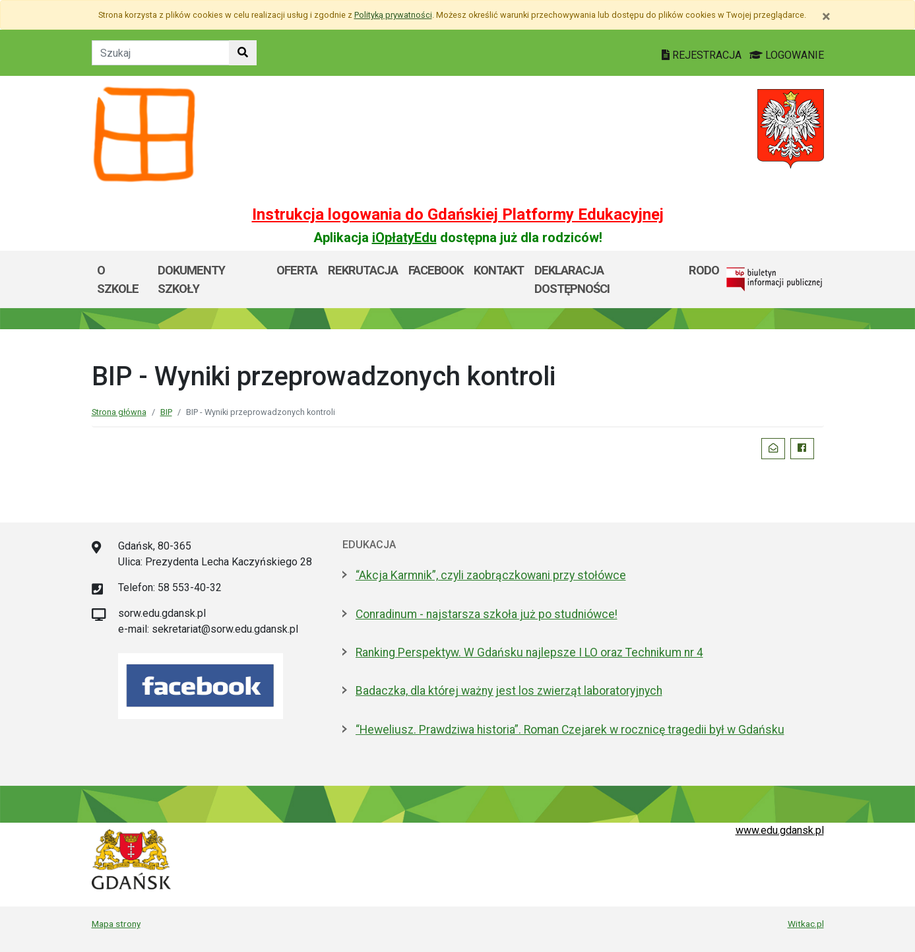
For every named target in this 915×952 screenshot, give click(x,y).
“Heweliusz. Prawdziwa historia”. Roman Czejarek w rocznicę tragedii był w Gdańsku (570, 729)
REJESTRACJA (703, 55)
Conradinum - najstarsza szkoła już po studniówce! (486, 614)
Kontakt (499, 270)
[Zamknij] (826, 16)
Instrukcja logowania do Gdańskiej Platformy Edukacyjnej (458, 214)
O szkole (118, 279)
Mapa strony (116, 923)
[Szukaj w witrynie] (243, 52)
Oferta (296, 270)
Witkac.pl (806, 923)
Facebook (435, 270)
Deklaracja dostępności (572, 279)
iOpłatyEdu (404, 237)
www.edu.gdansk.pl (780, 830)
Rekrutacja (363, 270)
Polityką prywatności (393, 15)
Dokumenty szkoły (191, 279)
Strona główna (119, 412)
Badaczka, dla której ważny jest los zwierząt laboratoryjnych (509, 690)
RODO (704, 270)
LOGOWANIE (786, 55)
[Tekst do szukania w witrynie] (161, 52)
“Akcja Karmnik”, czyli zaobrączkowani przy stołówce (491, 575)
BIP (166, 412)
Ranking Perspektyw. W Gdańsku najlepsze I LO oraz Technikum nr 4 (529, 652)
